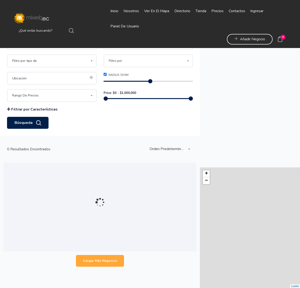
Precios (217, 11)
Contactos (237, 11)
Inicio (114, 11)
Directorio (182, 11)
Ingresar (256, 11)
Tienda (200, 11)
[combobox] (148, 61)
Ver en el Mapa (156, 11)
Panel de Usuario (124, 26)
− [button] (206, 61)
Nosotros (131, 11)
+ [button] (206, 54)
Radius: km (116, 93)
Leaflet (295, 285)
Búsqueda (28, 140)
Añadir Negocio (249, 39)
